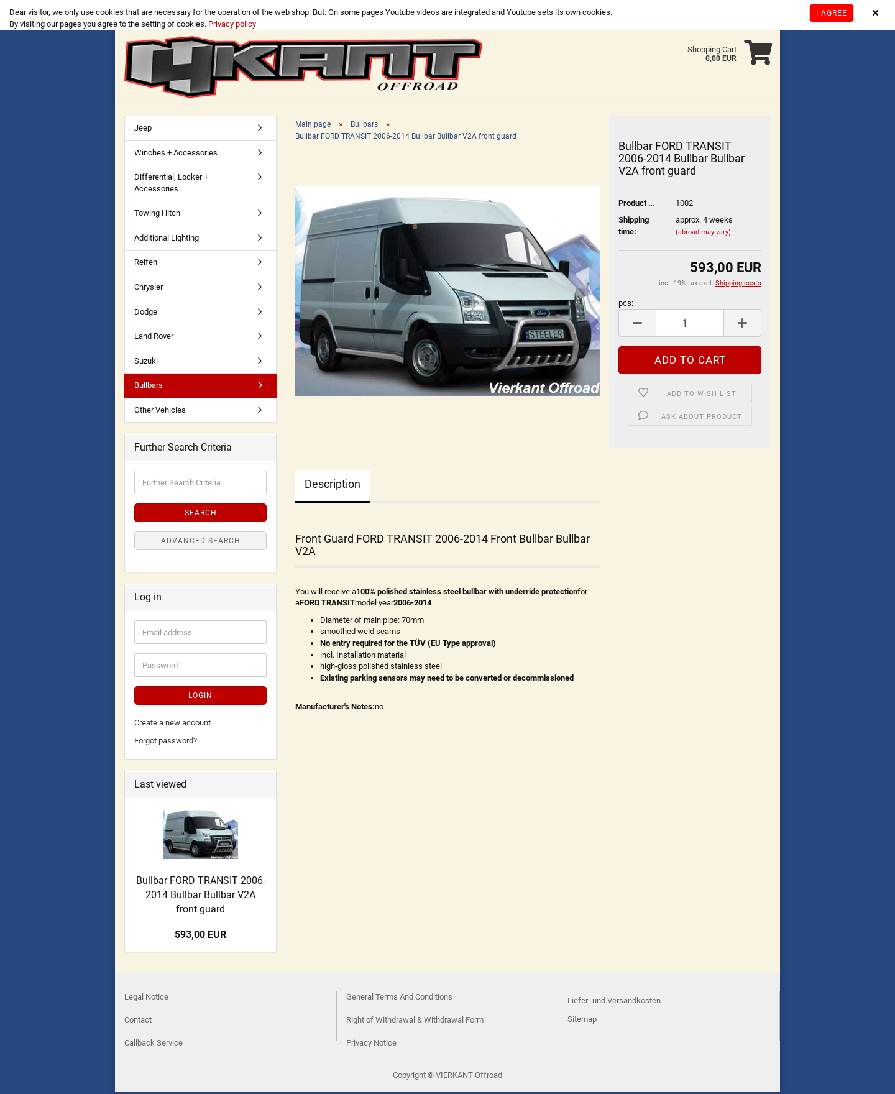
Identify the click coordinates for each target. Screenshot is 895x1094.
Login (200, 698)
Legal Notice (146, 999)
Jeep (143, 130)
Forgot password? (165, 743)
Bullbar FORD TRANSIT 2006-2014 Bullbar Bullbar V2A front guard (200, 897)
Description (332, 486)
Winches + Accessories (176, 155)
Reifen (145, 264)
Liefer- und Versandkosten (614, 1003)
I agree (831, 13)
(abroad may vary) (703, 235)
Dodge (145, 314)
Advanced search (201, 543)
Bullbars (148, 387)
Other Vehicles (160, 412)
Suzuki (146, 363)
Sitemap (582, 1021)
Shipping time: (633, 228)
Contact (138, 1022)
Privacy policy (231, 24)
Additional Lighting (166, 240)
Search (201, 515)
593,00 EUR (200, 937)
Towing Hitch (157, 215)
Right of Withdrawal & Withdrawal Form (415, 1022)
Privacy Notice (371, 1045)
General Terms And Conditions (399, 999)
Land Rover (153, 338)
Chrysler (148, 289)
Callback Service (153, 1045)
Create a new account (172, 725)
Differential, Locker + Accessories (171, 185)
